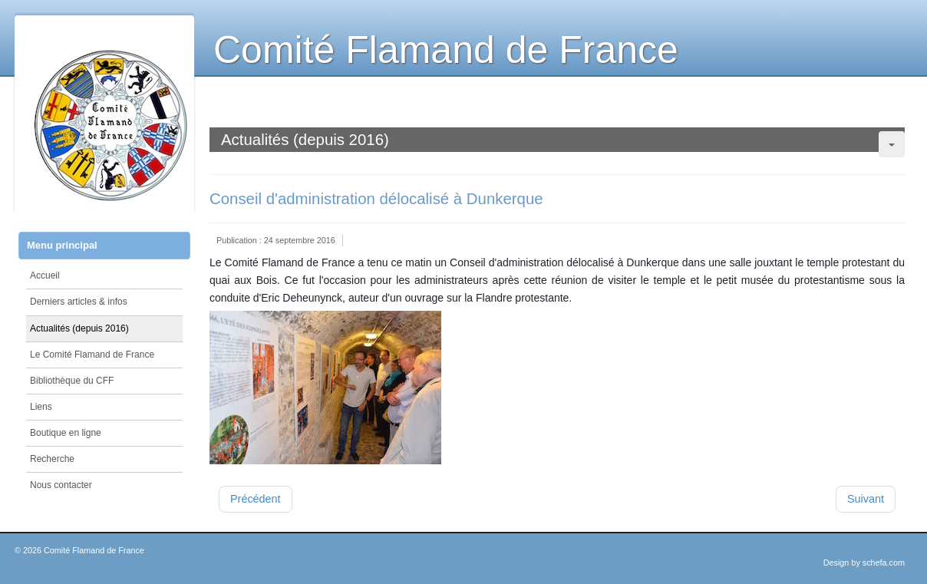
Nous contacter (61, 485)
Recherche (52, 459)
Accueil (45, 275)
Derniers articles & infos (78, 301)
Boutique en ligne (65, 432)
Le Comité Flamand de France (92, 354)
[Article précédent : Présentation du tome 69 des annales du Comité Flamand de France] (255, 499)
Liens (41, 406)
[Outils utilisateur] (892, 144)
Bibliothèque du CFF (72, 380)
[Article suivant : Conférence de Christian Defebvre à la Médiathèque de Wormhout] (866, 499)
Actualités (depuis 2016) (79, 328)
